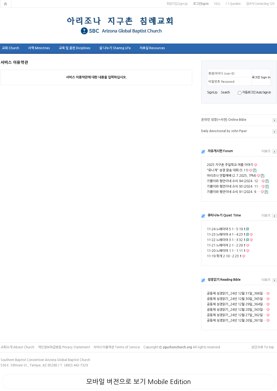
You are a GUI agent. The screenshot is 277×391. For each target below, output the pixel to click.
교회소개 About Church (17, 347)
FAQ (217, 3)
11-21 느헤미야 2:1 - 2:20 (226, 245)
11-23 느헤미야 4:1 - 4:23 (226, 234)
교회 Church (10, 48)
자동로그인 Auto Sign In (256, 92)
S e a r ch (225, 92)
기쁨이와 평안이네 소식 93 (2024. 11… (234, 186)
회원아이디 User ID (221, 73)
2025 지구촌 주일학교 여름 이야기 (230, 164)
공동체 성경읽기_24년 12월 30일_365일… (236, 298)
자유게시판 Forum (220, 151)
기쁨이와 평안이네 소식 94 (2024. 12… (234, 181)
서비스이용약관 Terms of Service (116, 347)
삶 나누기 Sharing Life (115, 48)
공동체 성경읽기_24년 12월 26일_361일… (236, 320)
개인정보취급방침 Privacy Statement (64, 347)
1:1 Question (233, 3)
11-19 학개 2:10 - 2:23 (224, 256)
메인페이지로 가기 (6, 4)
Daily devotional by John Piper (224, 131)
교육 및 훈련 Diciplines (74, 48)
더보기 (266, 151)
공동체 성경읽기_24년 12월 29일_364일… (236, 304)
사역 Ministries (39, 48)
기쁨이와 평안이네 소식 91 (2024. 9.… (233, 191)
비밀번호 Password (221, 81)
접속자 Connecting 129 (260, 3)
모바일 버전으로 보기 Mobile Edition (138, 381)
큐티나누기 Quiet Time (224, 215)
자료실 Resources (152, 48)
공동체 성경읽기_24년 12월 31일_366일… (236, 293)
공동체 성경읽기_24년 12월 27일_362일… (236, 315)
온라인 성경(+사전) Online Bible (223, 119)
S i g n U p (212, 92)
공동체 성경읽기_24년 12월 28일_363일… (236, 309)
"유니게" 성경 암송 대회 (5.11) (227, 170)
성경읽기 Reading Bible (224, 279)
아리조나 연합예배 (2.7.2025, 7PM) (231, 175)
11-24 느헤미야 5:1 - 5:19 (226, 229)
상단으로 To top (262, 347)
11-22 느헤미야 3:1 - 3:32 (226, 240)
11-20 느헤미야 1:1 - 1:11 (226, 250)
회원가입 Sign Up (177, 3)
